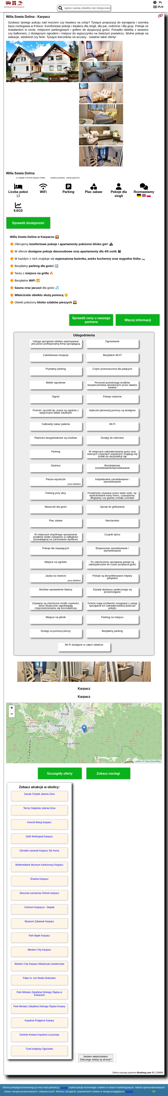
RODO (129, 1091)
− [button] (12, 714)
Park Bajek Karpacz (39, 935)
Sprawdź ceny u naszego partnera (91, 320)
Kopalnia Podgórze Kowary (39, 1020)
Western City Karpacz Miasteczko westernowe (39, 964)
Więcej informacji (138, 320)
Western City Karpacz (39, 949)
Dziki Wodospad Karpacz (39, 836)
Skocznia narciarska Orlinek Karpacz (39, 893)
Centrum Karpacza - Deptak (39, 907)
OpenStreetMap (153, 761)
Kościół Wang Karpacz (39, 822)
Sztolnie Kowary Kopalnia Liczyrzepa (39, 1034)
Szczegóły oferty (59, 773)
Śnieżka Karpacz (39, 879)
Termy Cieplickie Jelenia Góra (39, 808)
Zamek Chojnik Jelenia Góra (39, 794)
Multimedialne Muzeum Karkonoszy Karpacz (39, 864)
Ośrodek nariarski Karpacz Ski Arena (39, 850)
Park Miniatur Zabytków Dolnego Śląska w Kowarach (39, 993)
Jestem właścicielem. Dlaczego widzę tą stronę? (96, 1058)
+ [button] (12, 708)
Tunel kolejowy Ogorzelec (39, 1048)
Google (64, 1087)
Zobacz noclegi (108, 773)
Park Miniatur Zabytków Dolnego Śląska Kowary (39, 1006)
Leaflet (137, 761)
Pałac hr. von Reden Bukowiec (39, 978)
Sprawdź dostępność (28, 223)
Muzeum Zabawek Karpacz (39, 921)
